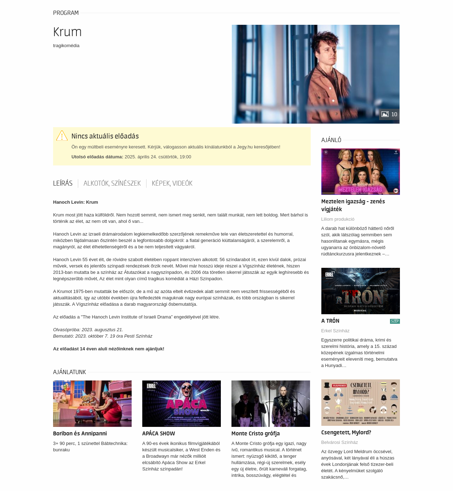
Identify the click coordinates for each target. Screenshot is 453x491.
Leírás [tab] (63, 183)
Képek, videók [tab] (172, 183)
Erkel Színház (335, 330)
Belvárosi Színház (339, 442)
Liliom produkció (338, 219)
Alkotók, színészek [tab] (112, 183)
